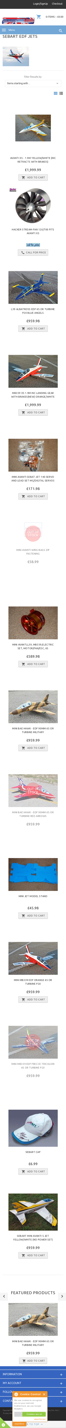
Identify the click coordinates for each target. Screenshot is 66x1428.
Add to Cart (33, 1360)
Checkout (57, 3)
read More (19, 1424)
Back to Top (33, 1424)
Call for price (33, 252)
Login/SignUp (40, 3)
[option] (33, 1334)
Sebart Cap (33, 1152)
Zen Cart (54, 1410)
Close (44, 1394)
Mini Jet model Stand (33, 896)
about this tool (40, 1419)
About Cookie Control (16, 1394)
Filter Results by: (33, 77)
